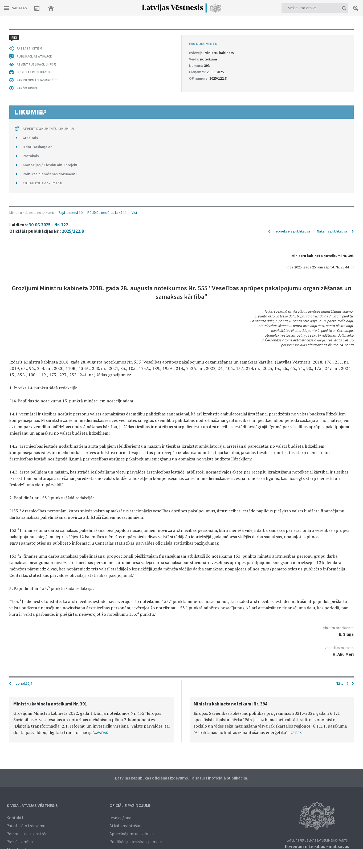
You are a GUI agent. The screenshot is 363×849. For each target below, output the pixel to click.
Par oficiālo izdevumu (25, 825)
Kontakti (14, 817)
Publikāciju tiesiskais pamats (135, 841)
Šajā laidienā (68, 212)
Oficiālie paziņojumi (129, 805)
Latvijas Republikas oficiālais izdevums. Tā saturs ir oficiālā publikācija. (181, 778)
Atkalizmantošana (126, 825)
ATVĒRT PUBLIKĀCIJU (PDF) (36, 64)
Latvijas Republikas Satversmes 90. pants (317, 840)
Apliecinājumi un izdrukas (132, 833)
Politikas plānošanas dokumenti (50, 174)
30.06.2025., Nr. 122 (48, 225)
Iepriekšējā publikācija (292, 231)
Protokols (31, 155)
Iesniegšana (120, 817)
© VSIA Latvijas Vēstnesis (32, 805)
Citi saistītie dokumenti (42, 183)
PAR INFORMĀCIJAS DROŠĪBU (38, 80)
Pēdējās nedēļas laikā (104, 212)
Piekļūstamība (19, 841)
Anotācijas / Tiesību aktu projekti (51, 164)
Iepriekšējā (23, 683)
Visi (134, 212)
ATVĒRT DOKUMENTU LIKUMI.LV (48, 128)
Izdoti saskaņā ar (37, 146)
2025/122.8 (73, 231)
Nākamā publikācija (332, 231)
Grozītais (30, 137)
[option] (91, 719)
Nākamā (342, 683)
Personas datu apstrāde (28, 833)
